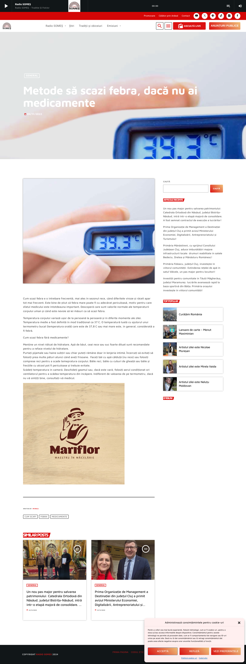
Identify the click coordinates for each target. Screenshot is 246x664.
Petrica (36, 509)
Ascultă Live (189, 26)
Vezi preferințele (226, 651)
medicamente (59, 516)
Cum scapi (30, 516)
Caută (166, 181)
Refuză (194, 651)
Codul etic (203, 658)
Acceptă (163, 651)
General (32, 75)
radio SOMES (44, 654)
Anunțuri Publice (225, 25)
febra (43, 516)
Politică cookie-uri (189, 658)
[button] (239, 622)
